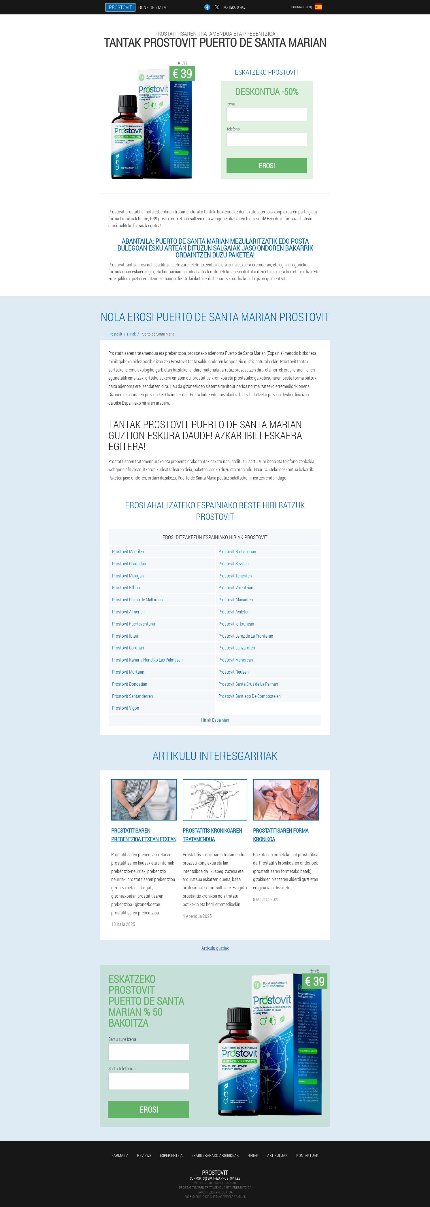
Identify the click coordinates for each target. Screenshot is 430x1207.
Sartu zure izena (122, 1039)
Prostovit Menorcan (235, 660)
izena (231, 104)
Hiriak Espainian (215, 720)
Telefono (233, 129)
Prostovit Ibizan (125, 636)
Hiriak (253, 1155)
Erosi (267, 165)
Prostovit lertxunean (236, 624)
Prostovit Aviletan (234, 612)
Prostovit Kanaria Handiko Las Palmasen (147, 660)
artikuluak (277, 1155)
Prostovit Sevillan (233, 563)
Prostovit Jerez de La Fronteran (245, 636)
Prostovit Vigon (125, 708)
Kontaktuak (307, 1155)
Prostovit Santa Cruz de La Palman (248, 684)
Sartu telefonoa (121, 1068)
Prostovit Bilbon (126, 587)
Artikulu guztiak (215, 948)
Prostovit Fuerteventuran (134, 624)
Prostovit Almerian (128, 612)
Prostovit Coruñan (128, 648)
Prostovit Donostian (129, 684)
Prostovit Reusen (233, 672)
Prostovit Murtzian (128, 672)
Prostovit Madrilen (128, 551)
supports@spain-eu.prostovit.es (215, 1178)
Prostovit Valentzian (235, 587)
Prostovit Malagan (128, 576)
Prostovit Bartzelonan (237, 551)
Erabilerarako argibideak (215, 1155)
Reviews (144, 1155)
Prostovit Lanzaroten (236, 648)
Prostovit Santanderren (132, 696)
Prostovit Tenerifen (235, 576)
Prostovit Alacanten (235, 599)
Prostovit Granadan (129, 563)
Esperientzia (171, 1155)
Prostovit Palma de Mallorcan (137, 599)
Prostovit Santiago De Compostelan (249, 696)
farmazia (120, 1155)
